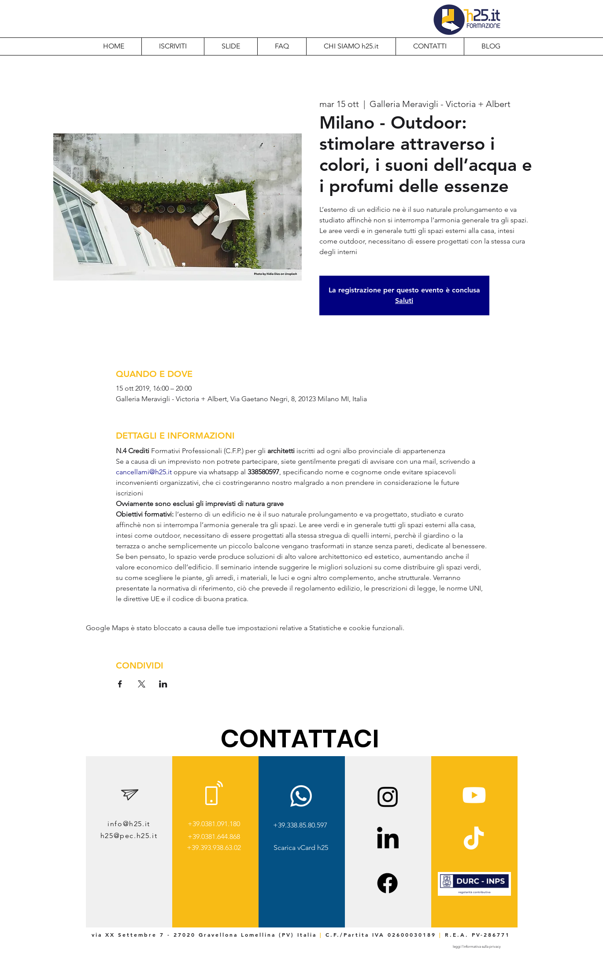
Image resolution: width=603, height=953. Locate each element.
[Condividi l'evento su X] (141, 683)
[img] (474, 894)
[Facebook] (387, 883)
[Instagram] (387, 796)
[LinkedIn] (387, 839)
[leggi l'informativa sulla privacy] (477, 946)
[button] (351, 46)
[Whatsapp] (301, 796)
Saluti (404, 300)
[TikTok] (473, 839)
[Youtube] (474, 795)
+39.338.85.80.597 (300, 825)
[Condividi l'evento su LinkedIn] (163, 683)
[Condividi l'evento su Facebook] (120, 683)
